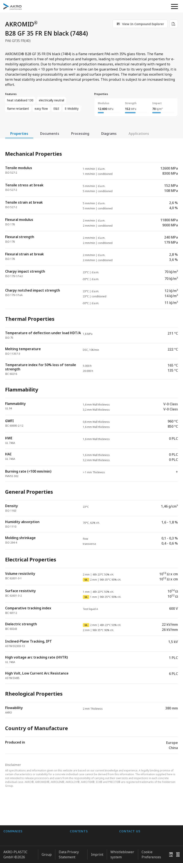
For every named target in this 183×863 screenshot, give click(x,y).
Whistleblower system (122, 853)
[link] (140, 24)
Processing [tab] (80, 133)
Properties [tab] (19, 133)
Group (47, 852)
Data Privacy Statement (69, 853)
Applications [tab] (139, 133)
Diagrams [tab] (109, 133)
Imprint (97, 852)
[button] (174, 6)
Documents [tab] (49, 133)
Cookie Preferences (151, 853)
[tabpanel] (91, 448)
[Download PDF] (173, 24)
